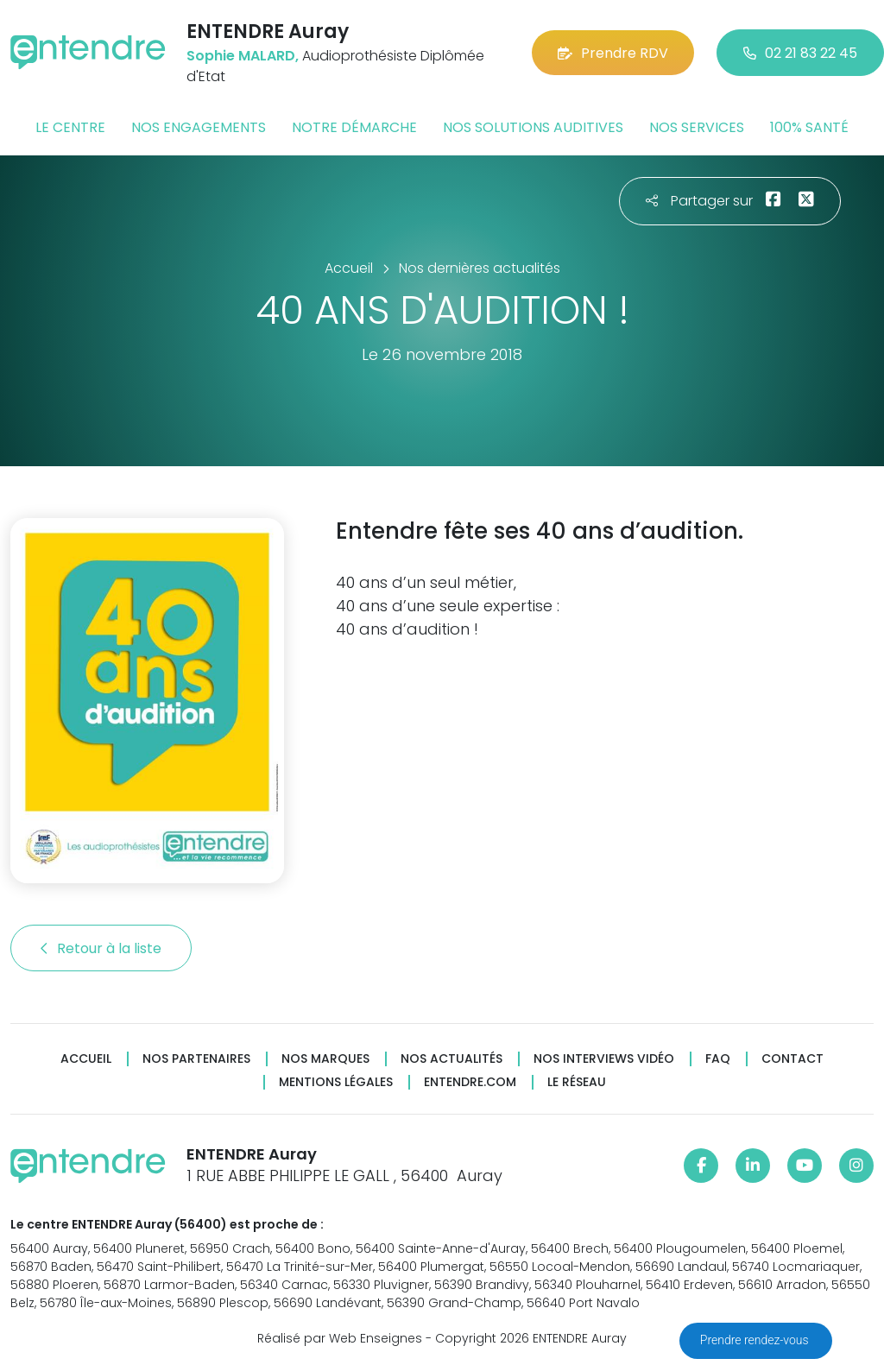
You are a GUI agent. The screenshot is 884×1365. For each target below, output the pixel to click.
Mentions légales (336, 1082)
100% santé (809, 127)
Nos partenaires (196, 1059)
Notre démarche (354, 127)
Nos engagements (198, 127)
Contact (792, 1059)
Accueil (85, 1059)
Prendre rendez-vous (755, 1340)
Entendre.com (470, 1082)
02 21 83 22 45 (800, 53)
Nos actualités (451, 1059)
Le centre (70, 127)
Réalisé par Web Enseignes (339, 1338)
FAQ (717, 1059)
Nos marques (325, 1059)
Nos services (696, 127)
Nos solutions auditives (533, 127)
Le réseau (576, 1082)
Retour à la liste (101, 948)
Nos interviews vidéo (604, 1059)
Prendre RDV (613, 53)
